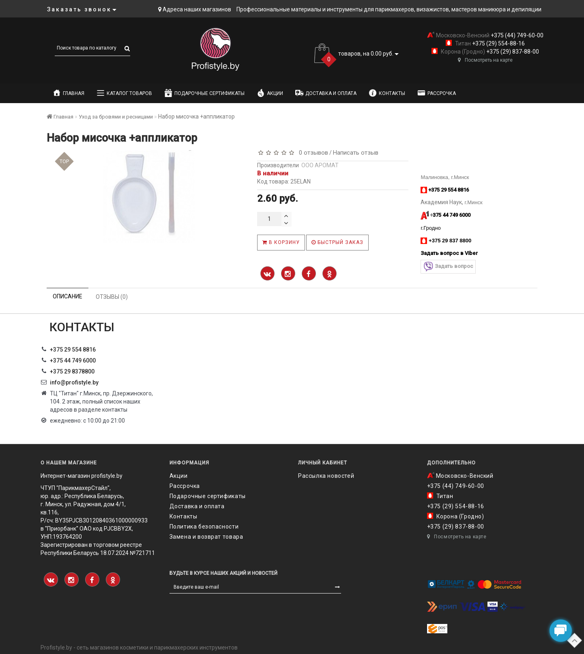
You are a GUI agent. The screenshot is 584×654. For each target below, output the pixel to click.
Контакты (387, 93)
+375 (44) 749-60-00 (516, 35)
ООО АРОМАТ (320, 165)
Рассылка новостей (326, 476)
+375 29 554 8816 (73, 349)
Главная (68, 93)
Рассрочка (436, 93)
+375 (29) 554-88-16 (498, 43)
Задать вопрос (448, 266)
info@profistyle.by (74, 382)
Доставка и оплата (325, 93)
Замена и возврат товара (206, 536)
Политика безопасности (204, 526)
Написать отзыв (355, 152)
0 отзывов (312, 152)
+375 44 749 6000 (73, 360)
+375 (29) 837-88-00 (512, 51)
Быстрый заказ (337, 242)
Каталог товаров (124, 93)
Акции (270, 93)
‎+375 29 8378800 (72, 371)
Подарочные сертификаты (204, 93)
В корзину (281, 242)
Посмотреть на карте (485, 60)
